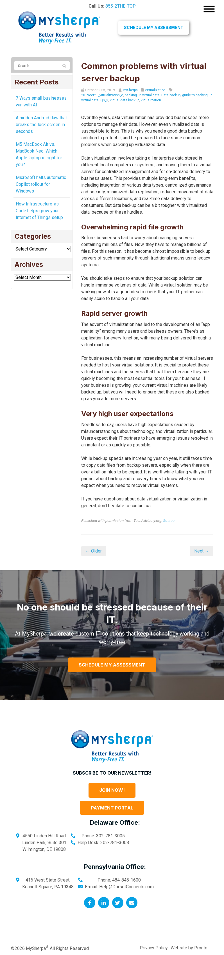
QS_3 (104, 100)
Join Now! (112, 790)
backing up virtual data (142, 95)
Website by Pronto (189, 947)
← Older (93, 551)
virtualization (151, 100)
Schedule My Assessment (153, 27)
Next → (201, 551)
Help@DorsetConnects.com (126, 886)
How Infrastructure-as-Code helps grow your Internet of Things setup (39, 210)
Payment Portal (112, 808)
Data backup (170, 95)
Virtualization (155, 90)
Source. (169, 520)
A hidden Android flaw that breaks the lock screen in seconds (41, 124)
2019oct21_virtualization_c (102, 95)
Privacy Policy (154, 947)
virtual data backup (124, 100)
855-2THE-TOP (120, 6)
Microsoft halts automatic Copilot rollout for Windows (41, 184)
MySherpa (130, 90)
